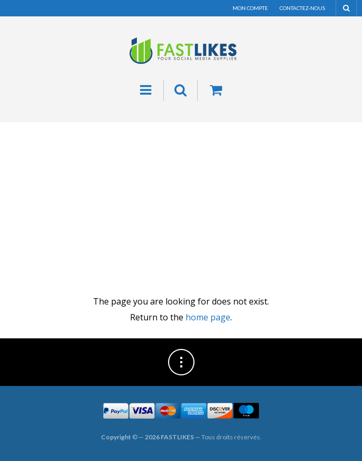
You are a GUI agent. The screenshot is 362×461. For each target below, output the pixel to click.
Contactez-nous (302, 8)
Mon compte (250, 8)
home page (207, 317)
